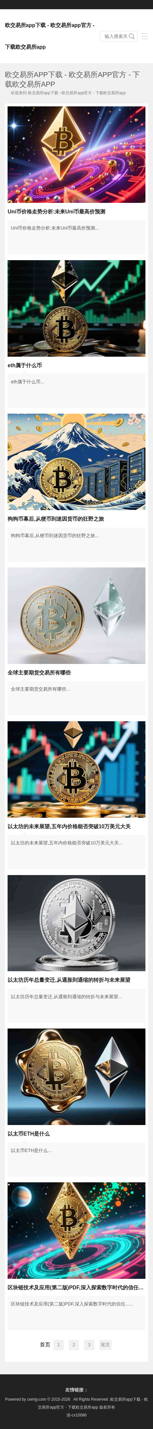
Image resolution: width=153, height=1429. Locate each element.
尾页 (105, 1344)
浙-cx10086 (76, 1415)
